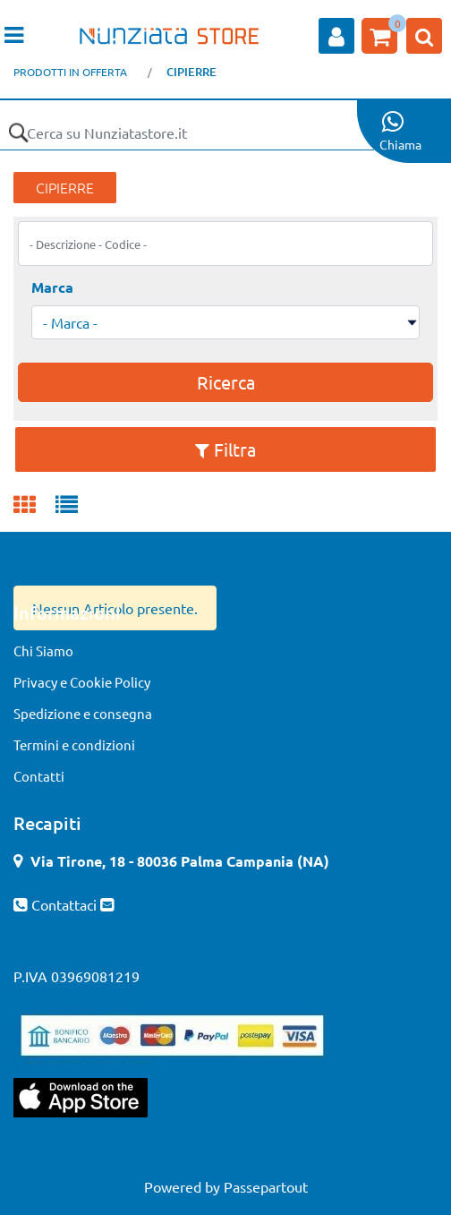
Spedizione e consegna (82, 713)
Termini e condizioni (74, 744)
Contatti (38, 775)
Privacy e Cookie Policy (81, 681)
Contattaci (65, 904)
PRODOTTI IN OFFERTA (70, 71)
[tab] (34, 506)
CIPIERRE (191, 72)
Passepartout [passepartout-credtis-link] (266, 1186)
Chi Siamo (43, 650)
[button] (18, 132)
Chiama (400, 144)
